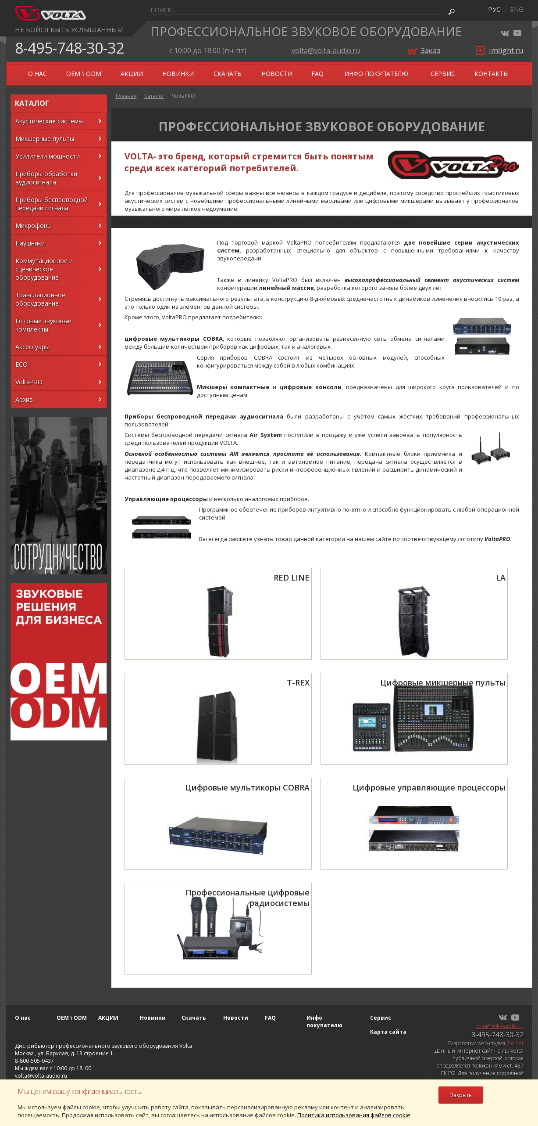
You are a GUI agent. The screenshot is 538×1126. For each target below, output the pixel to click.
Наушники (30, 243)
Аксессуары (32, 347)
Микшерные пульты (44, 138)
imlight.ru (506, 50)
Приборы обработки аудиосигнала (46, 178)
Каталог (154, 96)
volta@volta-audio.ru (326, 50)
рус (494, 9)
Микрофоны (33, 225)
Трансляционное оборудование (40, 299)
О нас (37, 73)
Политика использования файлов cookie (353, 1115)
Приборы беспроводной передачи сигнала (51, 203)
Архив (24, 399)
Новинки (178, 73)
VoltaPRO (29, 382)
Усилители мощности (47, 156)
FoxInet (515, 1043)
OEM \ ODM (83, 73)
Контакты (491, 73)
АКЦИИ (132, 73)
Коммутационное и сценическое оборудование (44, 269)
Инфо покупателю (376, 73)
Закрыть (461, 1095)
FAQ (317, 73)
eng (517, 9)
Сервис (443, 73)
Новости (276, 73)
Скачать (228, 73)
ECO (21, 364)
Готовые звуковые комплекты (43, 325)
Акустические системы (49, 121)
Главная (126, 96)
